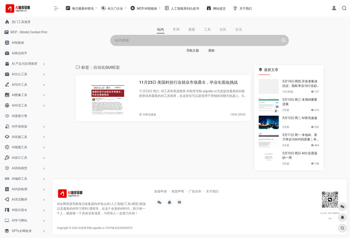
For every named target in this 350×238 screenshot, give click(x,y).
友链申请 (160, 191)
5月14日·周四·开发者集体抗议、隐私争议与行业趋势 (299, 83)
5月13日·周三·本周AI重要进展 (299, 102)
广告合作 (195, 191)
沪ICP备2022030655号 (119, 228)
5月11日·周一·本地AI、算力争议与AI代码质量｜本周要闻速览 (299, 137)
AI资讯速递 (149, 114)
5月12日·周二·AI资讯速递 (299, 118)
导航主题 (192, 50)
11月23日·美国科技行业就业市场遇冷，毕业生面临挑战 (188, 82)
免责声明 (177, 191)
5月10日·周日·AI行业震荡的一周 (299, 155)
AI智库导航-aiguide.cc (92, 228)
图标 (211, 50)
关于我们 (212, 191)
